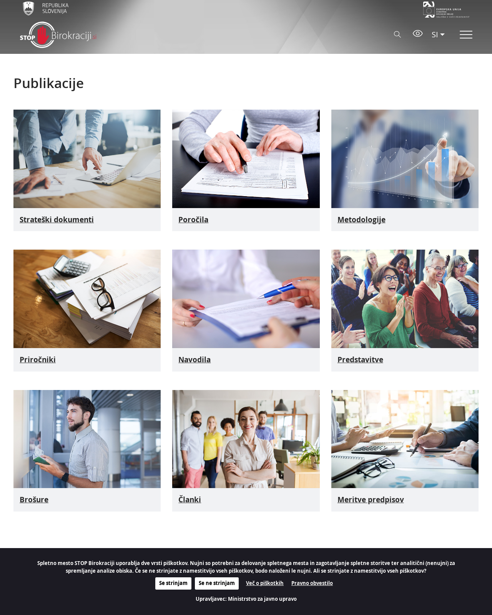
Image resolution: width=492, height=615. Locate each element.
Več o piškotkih (265, 583)
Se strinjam (173, 583)
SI (435, 34)
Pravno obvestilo (312, 583)
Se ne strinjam (217, 583)
